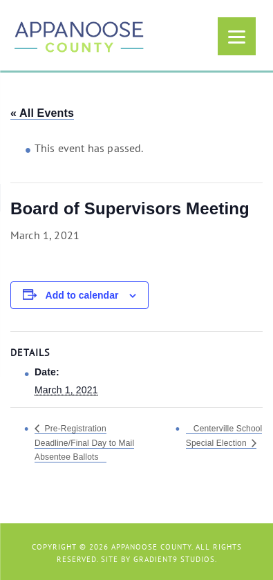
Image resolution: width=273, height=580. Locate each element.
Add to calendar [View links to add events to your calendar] (82, 295)
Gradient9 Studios (174, 559)
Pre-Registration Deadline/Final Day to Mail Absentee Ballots (84, 443)
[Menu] (237, 36)
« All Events (42, 113)
